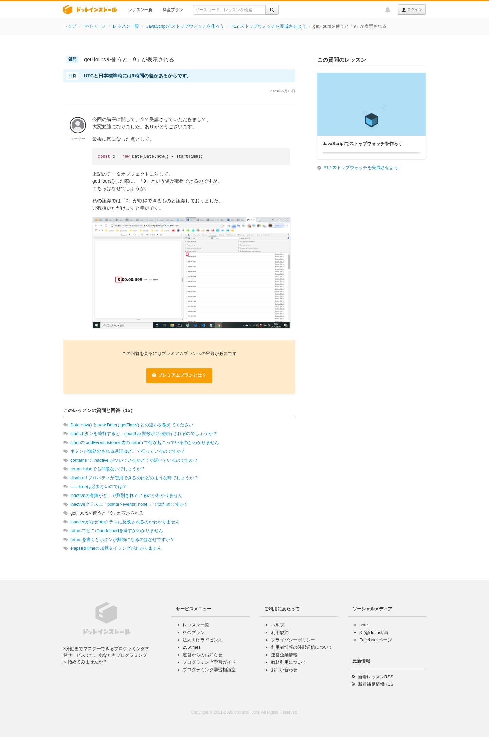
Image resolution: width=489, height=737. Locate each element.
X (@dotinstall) (373, 632)
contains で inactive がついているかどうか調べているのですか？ (134, 460)
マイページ (95, 26)
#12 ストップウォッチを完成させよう (268, 26)
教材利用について (288, 662)
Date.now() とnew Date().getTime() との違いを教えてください (131, 424)
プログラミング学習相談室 (209, 669)
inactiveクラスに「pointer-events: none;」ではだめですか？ (129, 504)
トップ (69, 26)
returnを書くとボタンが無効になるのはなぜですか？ (122, 539)
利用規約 (280, 632)
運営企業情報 (284, 654)
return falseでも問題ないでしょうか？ (107, 468)
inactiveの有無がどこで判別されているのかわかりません (126, 495)
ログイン (411, 9)
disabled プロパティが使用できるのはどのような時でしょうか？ (134, 477)
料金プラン (173, 9)
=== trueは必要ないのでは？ (98, 486)
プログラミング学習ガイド (209, 662)
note (363, 624)
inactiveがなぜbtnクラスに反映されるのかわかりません (125, 521)
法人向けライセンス (202, 639)
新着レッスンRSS (376, 676)
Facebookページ (375, 639)
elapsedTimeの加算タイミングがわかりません (116, 548)
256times (192, 647)
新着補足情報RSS (376, 684)
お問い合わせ (284, 669)
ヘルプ (277, 624)
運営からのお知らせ (202, 654)
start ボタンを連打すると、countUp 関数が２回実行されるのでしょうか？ (143, 433)
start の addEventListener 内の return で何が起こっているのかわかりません (144, 442)
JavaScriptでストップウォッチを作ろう (185, 26)
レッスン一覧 (140, 9)
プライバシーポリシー (293, 639)
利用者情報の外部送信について (302, 647)
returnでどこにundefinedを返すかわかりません (116, 530)
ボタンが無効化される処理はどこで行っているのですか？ (127, 451)
